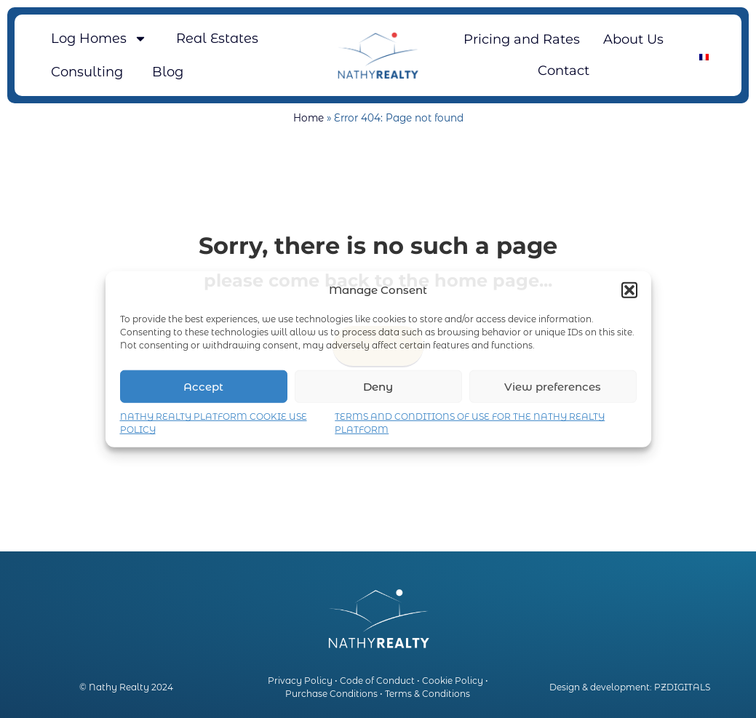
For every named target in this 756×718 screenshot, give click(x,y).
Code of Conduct (377, 680)
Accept (203, 386)
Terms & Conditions (427, 693)
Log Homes (99, 38)
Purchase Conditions (331, 693)
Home (308, 118)
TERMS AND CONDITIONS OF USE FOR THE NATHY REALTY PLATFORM (470, 423)
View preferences (552, 386)
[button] (629, 290)
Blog (167, 72)
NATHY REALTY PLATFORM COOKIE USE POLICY (213, 423)
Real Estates (217, 39)
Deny (378, 386)
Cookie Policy (452, 680)
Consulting (87, 72)
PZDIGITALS (682, 687)
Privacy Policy (300, 680)
